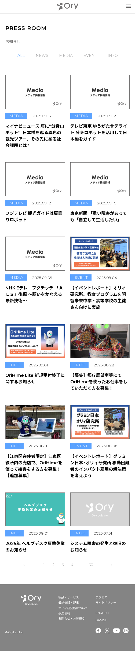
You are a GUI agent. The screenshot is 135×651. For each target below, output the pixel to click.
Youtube (116, 630)
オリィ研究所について (73, 608)
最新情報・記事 (68, 603)
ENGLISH (102, 613)
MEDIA (66, 55)
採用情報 (64, 613)
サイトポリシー (106, 603)
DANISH (101, 620)
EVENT (90, 55)
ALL (21, 55)
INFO (113, 55)
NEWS (42, 55)
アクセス (101, 597)
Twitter (107, 630)
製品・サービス (68, 597)
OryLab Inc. (67, 6)
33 (91, 564)
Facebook (98, 630)
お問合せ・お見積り (71, 618)
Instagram (126, 630)
